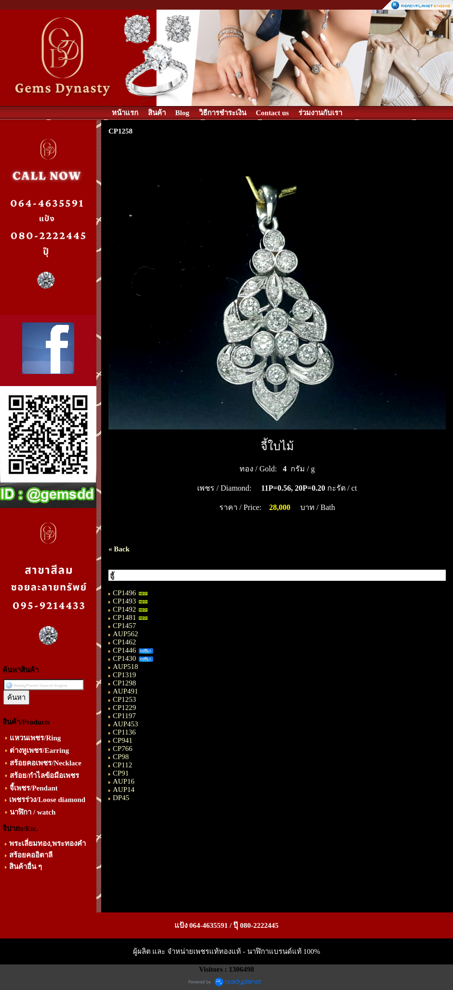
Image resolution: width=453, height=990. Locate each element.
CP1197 (124, 716)
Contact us (272, 113)
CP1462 (124, 642)
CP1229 (124, 707)
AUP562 (125, 634)
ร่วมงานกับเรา (320, 113)
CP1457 (124, 625)
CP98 (121, 757)
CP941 (123, 740)
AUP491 (125, 691)
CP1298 (124, 683)
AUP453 (125, 724)
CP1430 (124, 658)
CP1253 (124, 699)
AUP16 (123, 781)
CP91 (121, 773)
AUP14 (123, 789)
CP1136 (124, 732)
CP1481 (124, 617)
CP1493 (124, 601)
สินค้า (157, 113)
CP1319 (124, 675)
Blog (182, 113)
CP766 (123, 748)
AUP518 (125, 666)
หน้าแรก (125, 113)
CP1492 (124, 609)
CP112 (122, 765)
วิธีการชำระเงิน (222, 113)
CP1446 (124, 650)
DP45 (121, 798)
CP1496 (124, 593)
